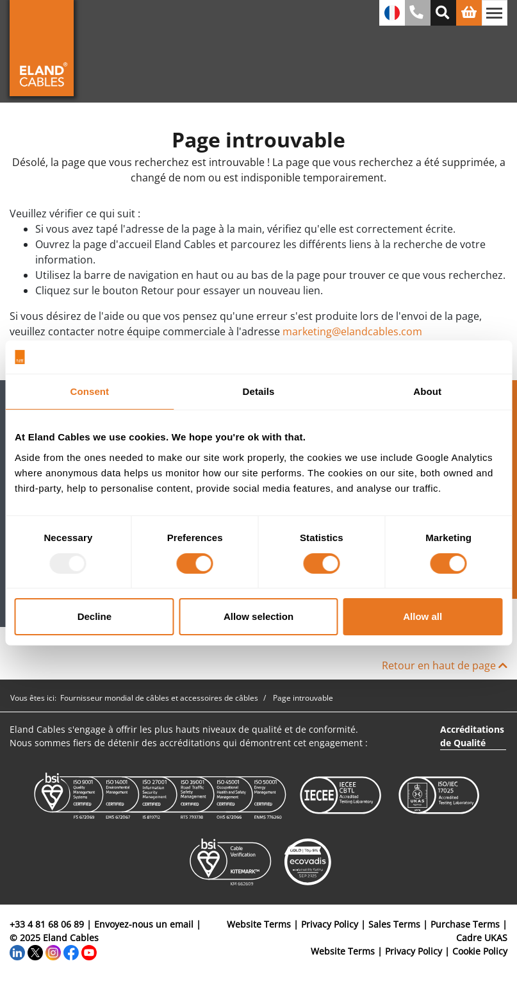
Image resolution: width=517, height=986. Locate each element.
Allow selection (258, 616)
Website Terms (259, 924)
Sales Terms (394, 924)
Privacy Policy (329, 924)
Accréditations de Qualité (472, 736)
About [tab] (427, 391)
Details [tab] (259, 391)
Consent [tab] (89, 391)
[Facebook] (71, 951)
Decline (94, 616)
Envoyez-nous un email (143, 924)
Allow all (422, 616)
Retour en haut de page (444, 665)
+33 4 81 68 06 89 (47, 924)
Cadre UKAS (481, 938)
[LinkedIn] (17, 951)
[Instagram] (53, 951)
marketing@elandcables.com (352, 331)
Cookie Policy (479, 951)
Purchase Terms (465, 924)
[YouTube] (89, 951)
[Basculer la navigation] (494, 13)
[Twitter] (35, 951)
